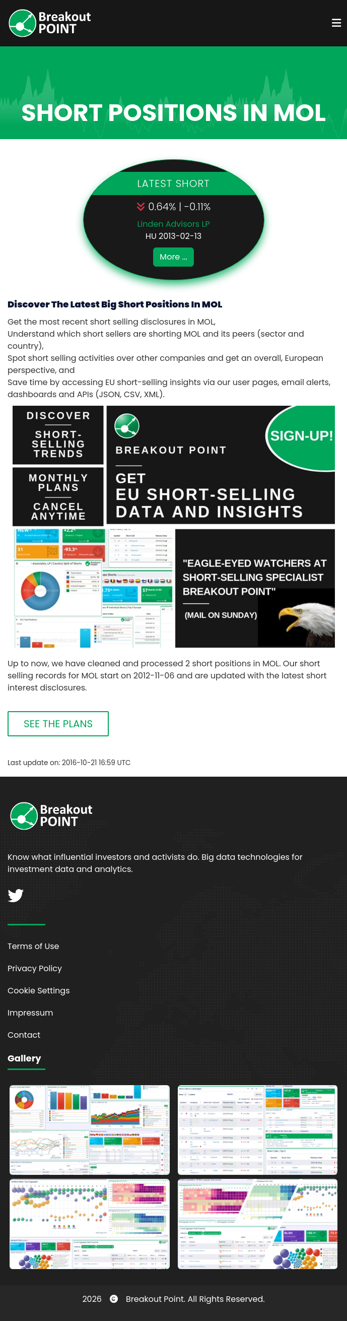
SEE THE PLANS (58, 724)
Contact (24, 1035)
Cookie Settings (39, 990)
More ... (173, 257)
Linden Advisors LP (173, 224)
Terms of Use (33, 946)
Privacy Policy (35, 968)
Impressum (30, 1013)
